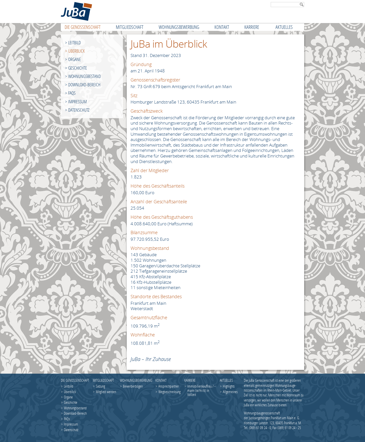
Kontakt (161, 380)
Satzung (100, 386)
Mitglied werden (106, 391)
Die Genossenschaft (75, 380)
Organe (74, 59)
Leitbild (74, 42)
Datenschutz (78, 110)
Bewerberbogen (133, 386)
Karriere (190, 380)
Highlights (229, 386)
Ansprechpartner (168, 386)
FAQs (72, 93)
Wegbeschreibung (169, 391)
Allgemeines (230, 391)
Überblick (76, 51)
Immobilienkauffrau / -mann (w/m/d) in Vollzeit (201, 390)
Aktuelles (226, 380)
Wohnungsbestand (84, 76)
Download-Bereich (84, 85)
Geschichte (77, 68)
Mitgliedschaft (103, 380)
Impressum (77, 101)
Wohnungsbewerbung (136, 380)
